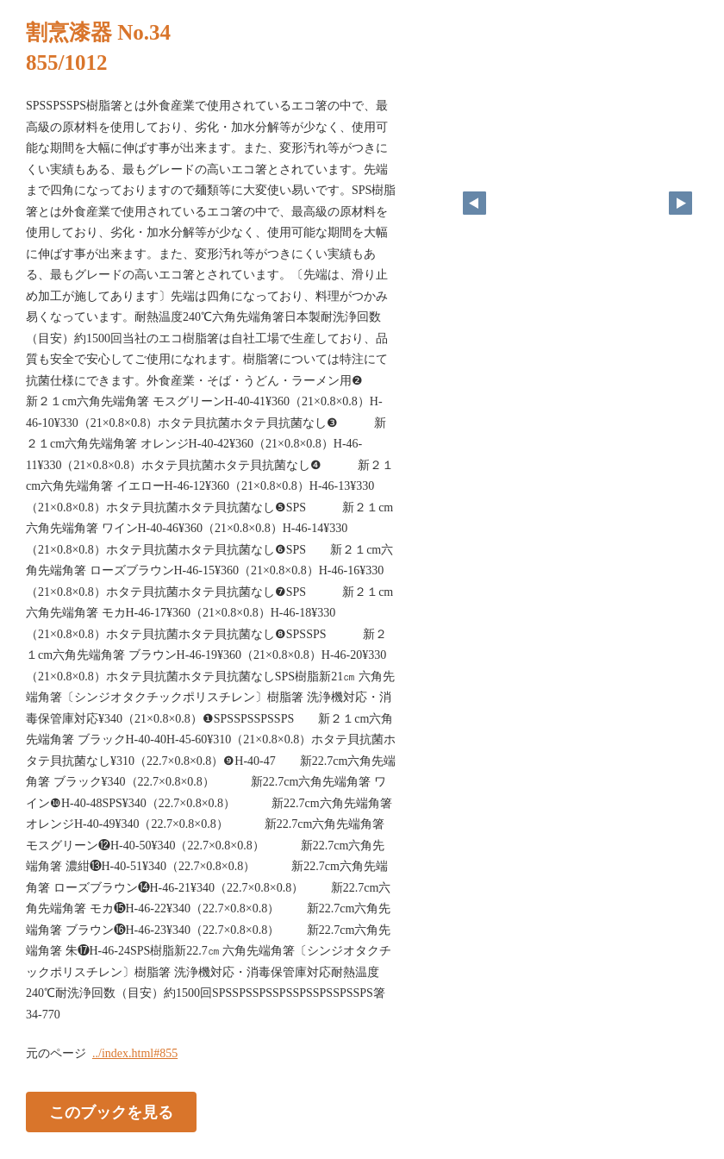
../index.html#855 (135, 1053)
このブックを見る (111, 1112)
